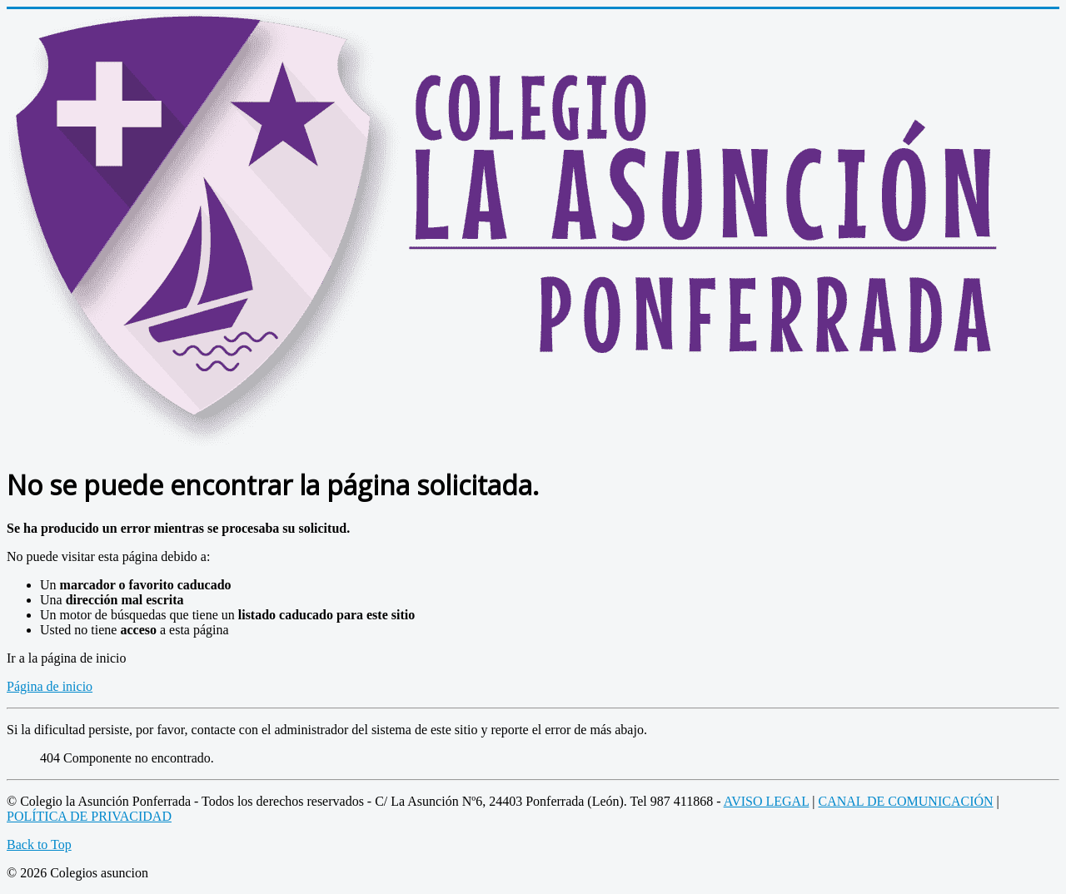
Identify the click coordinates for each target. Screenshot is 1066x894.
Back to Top (39, 844)
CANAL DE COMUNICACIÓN (906, 801)
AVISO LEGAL (766, 801)
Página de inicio (49, 686)
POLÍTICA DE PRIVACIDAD (89, 816)
